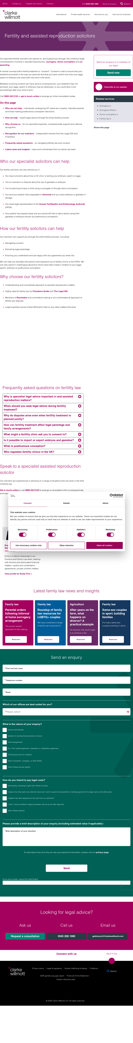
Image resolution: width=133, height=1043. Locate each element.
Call (90, 4)
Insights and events (34, 4)
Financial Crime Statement (78, 976)
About (5, 4)
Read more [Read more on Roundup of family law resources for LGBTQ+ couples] (51, 640)
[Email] (66, 692)
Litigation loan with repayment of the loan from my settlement (28, 798)
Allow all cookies (104, 545)
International (61, 14)
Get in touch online (9, 490)
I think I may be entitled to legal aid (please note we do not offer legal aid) (33, 804)
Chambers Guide (41, 291)
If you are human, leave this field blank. (21, 879)
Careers (50, 4)
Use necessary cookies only (29, 545)
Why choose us (13, 124)
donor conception (66, 62)
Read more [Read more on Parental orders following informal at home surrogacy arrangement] (19, 640)
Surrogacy (105, 105)
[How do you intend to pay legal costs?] (5, 786)
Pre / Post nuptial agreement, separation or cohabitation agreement (31, 749)
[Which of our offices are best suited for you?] (66, 711)
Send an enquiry (109, 4)
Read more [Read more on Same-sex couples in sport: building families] (116, 640)
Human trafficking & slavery (76, 968)
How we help (11, 117)
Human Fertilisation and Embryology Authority (62, 204)
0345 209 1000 (66, 936)
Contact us (16, 4)
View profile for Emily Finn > (18, 573)
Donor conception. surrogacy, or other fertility (22, 761)
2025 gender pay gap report (52, 976)
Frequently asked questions (19, 143)
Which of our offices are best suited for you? (27, 704)
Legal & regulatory (54, 968)
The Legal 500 (61, 291)
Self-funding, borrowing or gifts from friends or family (25, 786)
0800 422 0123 (11, 96)
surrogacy (51, 62)
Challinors (94, 968)
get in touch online (30, 96)
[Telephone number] (66, 680)
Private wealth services (80, 14)
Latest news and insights (17, 149)
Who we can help (13, 108)
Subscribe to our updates (111, 87)
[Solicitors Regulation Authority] (113, 988)
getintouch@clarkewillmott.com (107, 936)
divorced (46, 194)
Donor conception (109, 114)
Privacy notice (38, 968)
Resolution (22, 297)
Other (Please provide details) (16, 767)
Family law (105, 118)
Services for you (101, 14)
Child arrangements (13, 742)
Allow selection (66, 545)
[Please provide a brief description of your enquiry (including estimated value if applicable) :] (66, 836)
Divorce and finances (13, 730)
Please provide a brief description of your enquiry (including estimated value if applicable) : (53, 823)
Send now (113, 72)
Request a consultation (25, 936)
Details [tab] (66, 503)
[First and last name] (66, 668)
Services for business (121, 14)
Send (66, 868)
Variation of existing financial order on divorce (22, 736)
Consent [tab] (28, 503)
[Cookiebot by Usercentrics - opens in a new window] (111, 496)
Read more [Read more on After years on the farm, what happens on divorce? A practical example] (84, 640)
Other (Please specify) (14, 811)
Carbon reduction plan (65, 979)
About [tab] (105, 503)
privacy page (102, 852)
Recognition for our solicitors (19, 133)
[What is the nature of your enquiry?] (5, 730)
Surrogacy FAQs (108, 110)
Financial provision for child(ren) (17, 755)
